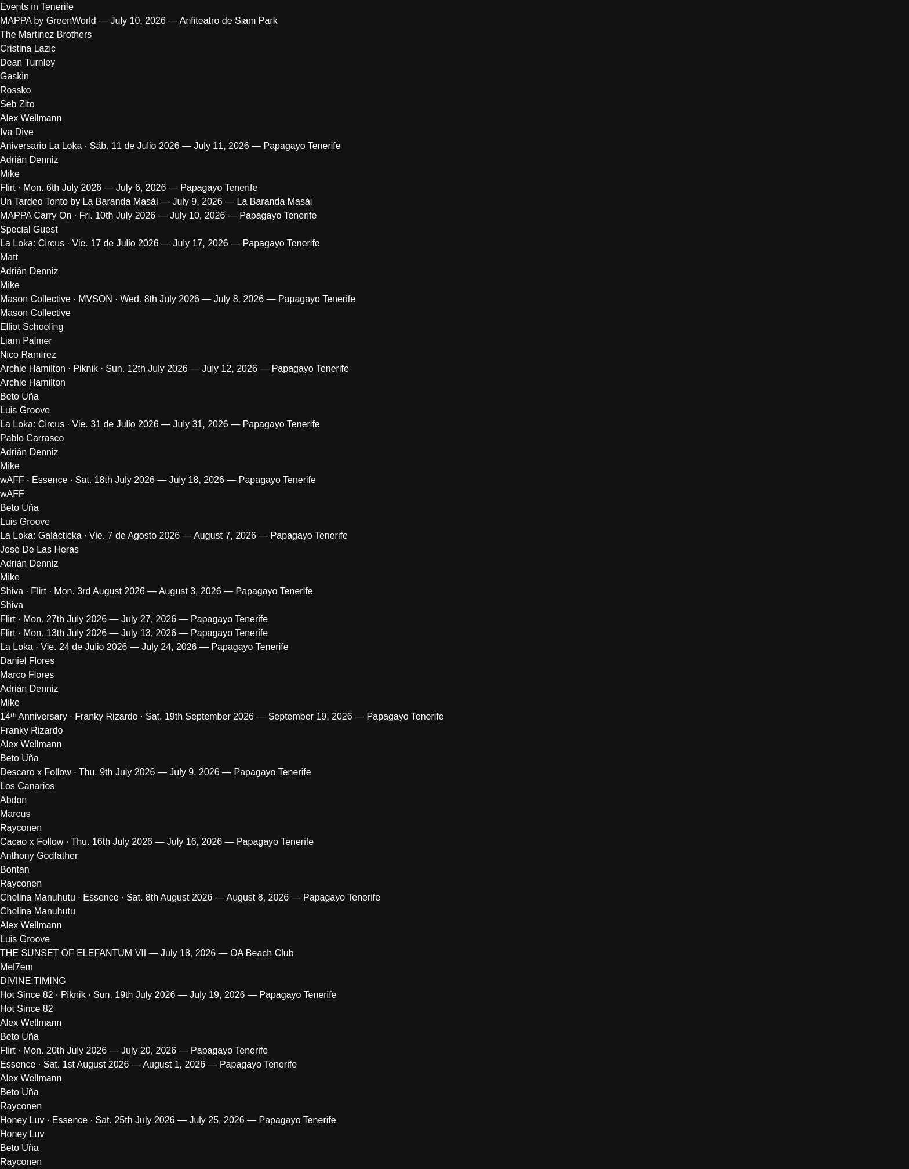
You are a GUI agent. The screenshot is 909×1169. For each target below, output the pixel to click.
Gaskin (14, 76)
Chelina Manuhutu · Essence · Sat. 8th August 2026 (106, 897)
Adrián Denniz (29, 160)
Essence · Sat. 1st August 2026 (64, 1064)
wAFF (12, 494)
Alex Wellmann (30, 118)
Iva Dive (17, 132)
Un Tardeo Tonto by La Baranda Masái (79, 201)
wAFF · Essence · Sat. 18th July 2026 (77, 480)
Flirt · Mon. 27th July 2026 (53, 619)
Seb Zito (17, 104)
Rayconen (21, 828)
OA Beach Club (261, 953)
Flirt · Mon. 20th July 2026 (53, 1050)
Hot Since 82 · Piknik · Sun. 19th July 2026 (87, 995)
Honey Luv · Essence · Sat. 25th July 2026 (87, 1120)
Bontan (15, 869)
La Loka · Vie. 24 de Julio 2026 (63, 647)
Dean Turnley (27, 62)
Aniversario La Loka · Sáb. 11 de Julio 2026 (90, 146)
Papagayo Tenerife (302, 146)
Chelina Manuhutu (37, 911)
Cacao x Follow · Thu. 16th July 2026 (76, 842)
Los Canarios (27, 786)
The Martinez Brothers (46, 34)
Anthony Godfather (39, 856)
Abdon (13, 800)
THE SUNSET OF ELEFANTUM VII (73, 953)
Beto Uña (19, 396)
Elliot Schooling (31, 327)
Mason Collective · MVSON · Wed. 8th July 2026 (99, 299)
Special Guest (29, 229)
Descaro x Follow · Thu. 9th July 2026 (77, 772)
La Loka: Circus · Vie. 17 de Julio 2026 (79, 243)
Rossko (15, 90)
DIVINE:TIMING (33, 981)
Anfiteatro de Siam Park (229, 21)
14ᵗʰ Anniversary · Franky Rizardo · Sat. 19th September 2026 (127, 716)
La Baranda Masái (274, 201)
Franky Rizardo (31, 730)
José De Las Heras (39, 549)
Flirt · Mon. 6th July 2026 (50, 188)
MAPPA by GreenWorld (48, 21)
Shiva (11, 605)
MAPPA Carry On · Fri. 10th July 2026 (77, 215)
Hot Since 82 (26, 1009)
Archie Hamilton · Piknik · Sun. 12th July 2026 (94, 368)
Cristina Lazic (28, 48)
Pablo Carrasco (32, 438)
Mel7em (16, 967)
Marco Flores (28, 675)
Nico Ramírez (28, 355)
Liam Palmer (26, 341)
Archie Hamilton (33, 382)
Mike (10, 174)
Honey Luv (22, 1134)
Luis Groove (25, 410)
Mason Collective (35, 313)
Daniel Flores (27, 661)
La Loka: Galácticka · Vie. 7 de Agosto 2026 (90, 535)
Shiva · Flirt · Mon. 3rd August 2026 (72, 591)
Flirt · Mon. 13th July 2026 (53, 633)
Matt (9, 257)
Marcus (15, 814)
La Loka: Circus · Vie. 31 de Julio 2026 (79, 424)
